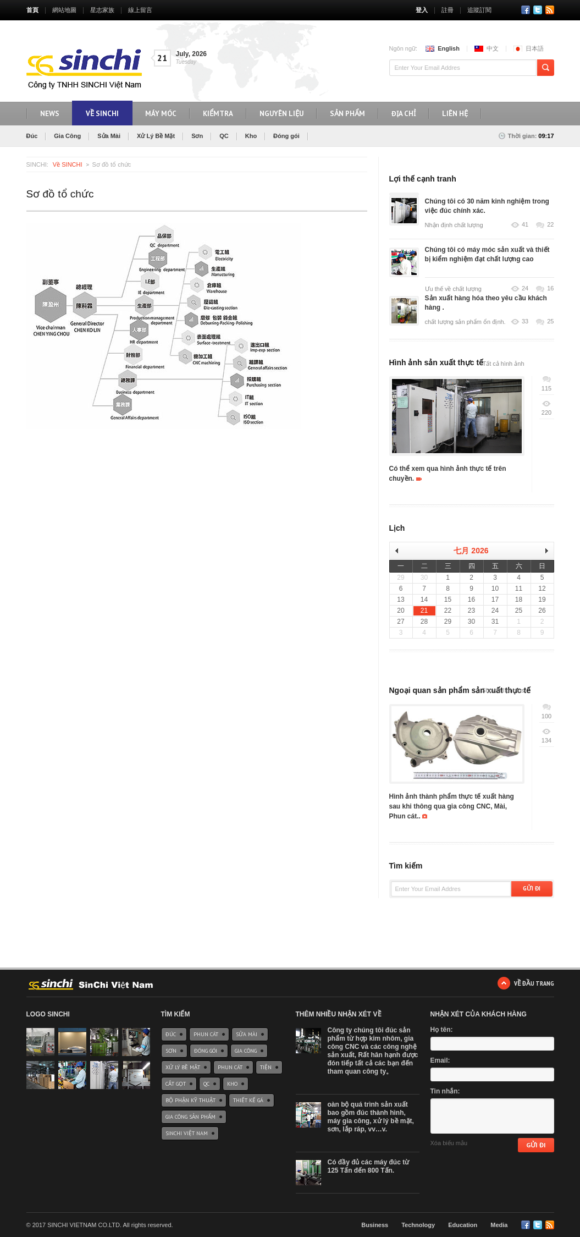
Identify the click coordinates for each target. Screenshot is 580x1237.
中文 (493, 49)
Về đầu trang (534, 983)
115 (546, 388)
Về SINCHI (67, 164)
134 (546, 740)
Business (374, 1225)
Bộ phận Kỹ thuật (190, 1100)
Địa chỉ (403, 113)
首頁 (32, 10)
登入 (422, 10)
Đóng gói (286, 136)
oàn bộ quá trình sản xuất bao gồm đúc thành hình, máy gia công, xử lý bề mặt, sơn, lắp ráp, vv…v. (371, 1117)
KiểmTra (218, 113)
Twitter (537, 10)
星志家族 (102, 10)
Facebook (525, 10)
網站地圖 (64, 10)
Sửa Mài (108, 136)
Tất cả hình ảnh (503, 363)
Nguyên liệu (281, 113)
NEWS (49, 113)
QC (224, 136)
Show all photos (503, 690)
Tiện (266, 1067)
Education (462, 1225)
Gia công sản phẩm (190, 1116)
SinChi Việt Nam (186, 1133)
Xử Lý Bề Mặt (156, 136)
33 (525, 321)
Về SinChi (102, 113)
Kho (251, 136)
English (449, 49)
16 (550, 288)
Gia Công (67, 136)
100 (546, 716)
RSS (549, 10)
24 (525, 288)
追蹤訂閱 (479, 10)
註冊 (447, 10)
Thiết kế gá (248, 1100)
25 (550, 321)
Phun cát (206, 1034)
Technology (418, 1225)
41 (525, 225)
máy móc (160, 113)
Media (498, 1225)
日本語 (535, 49)
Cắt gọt (175, 1083)
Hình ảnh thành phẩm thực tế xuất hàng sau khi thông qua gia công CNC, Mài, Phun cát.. (451, 806)
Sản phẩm (347, 113)
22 (550, 225)
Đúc (32, 136)
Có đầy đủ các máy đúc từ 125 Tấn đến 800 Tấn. (369, 1166)
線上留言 (140, 10)
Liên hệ (455, 113)
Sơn (197, 136)
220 (546, 412)
